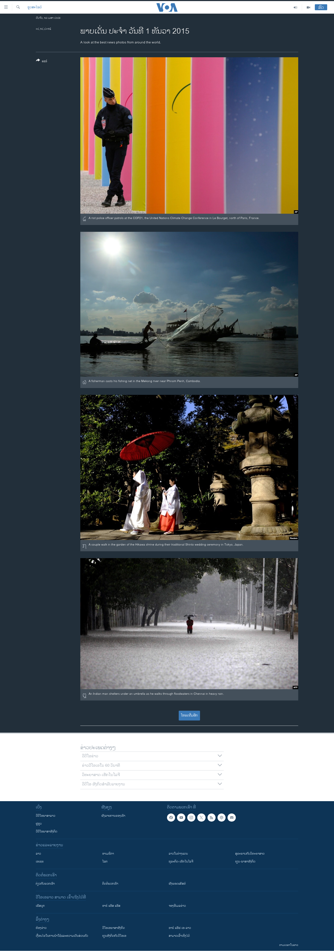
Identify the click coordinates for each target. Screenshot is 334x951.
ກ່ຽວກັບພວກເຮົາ (45, 883)
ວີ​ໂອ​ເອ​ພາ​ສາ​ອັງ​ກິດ (113, 928)
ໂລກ (105, 861)
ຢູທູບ (39, 823)
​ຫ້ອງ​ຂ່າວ (41, 928)
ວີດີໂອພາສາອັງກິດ (46, 831)
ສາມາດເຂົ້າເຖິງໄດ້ (179, 936)
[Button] (41, 61)
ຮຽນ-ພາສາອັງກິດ (245, 861)
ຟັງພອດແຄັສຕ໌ (177, 883)
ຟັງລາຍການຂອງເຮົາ (113, 816)
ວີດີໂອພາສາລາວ (45, 816)
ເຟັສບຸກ (40, 906)
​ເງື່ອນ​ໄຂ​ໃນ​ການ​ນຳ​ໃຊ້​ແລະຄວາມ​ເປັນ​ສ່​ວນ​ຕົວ (62, 936)
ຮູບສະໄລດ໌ (34, 7)
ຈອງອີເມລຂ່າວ (177, 906)
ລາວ (38, 853)
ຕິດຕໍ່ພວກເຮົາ (110, 883)
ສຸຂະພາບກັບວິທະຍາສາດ (250, 853)
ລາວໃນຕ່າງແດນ (178, 853)
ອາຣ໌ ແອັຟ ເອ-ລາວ (180, 928)
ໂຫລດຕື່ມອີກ (189, 715)
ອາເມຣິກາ (108, 853)
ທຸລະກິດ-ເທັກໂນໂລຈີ (181, 861)
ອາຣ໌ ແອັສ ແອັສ (111, 906)
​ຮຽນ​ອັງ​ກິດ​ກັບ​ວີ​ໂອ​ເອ (114, 936)
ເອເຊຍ (40, 861)
